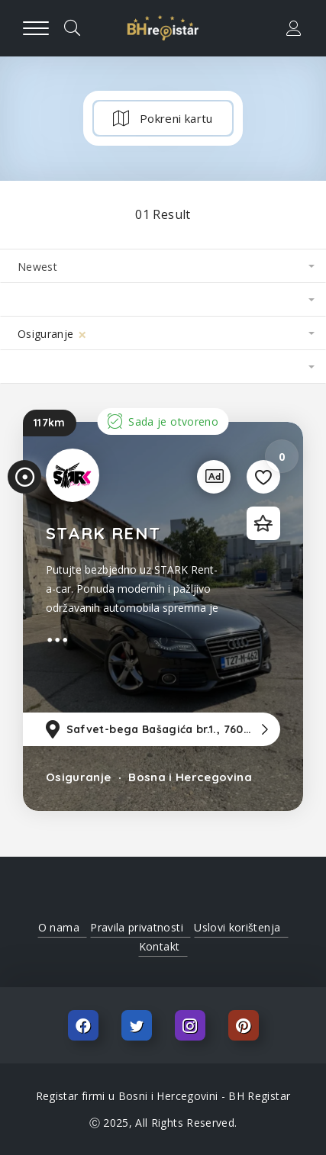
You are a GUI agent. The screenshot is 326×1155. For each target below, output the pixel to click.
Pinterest (243, 1025)
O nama (58, 927)
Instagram (190, 1025)
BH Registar (259, 1096)
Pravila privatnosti (136, 927)
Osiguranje (78, 777)
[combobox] (163, 266)
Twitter (136, 1025)
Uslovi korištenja (237, 927)
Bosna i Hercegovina (188, 777)
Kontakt (159, 946)
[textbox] (163, 300)
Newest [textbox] (37, 266)
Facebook (83, 1025)
